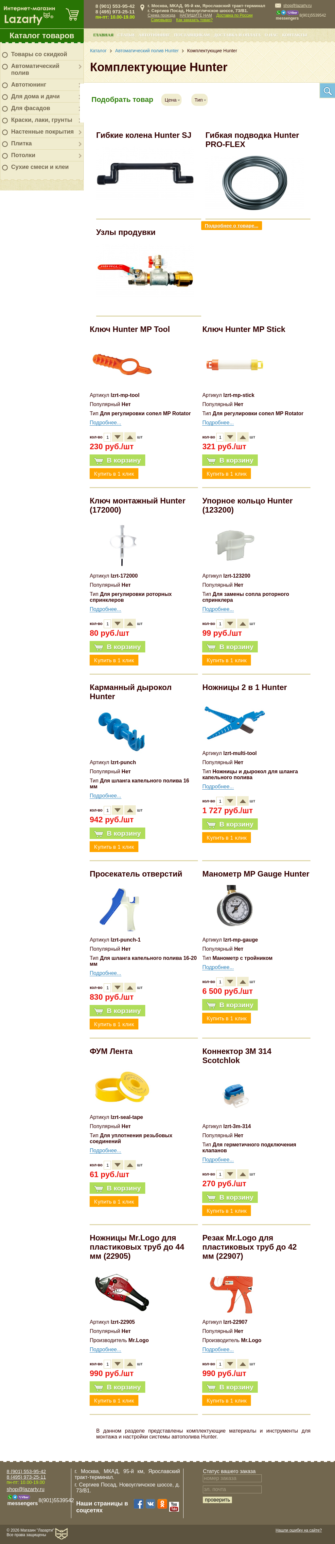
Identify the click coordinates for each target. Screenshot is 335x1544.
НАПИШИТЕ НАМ (196, 15)
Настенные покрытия (42, 131)
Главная (103, 35)
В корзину (117, 460)
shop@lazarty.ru (297, 5)
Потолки (23, 155)
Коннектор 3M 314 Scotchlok (236, 1056)
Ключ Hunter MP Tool (130, 329)
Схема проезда (161, 15)
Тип (199, 100)
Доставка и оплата (237, 35)
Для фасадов (30, 108)
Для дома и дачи (35, 96)
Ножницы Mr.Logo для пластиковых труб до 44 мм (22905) (137, 1246)
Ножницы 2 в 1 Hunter (244, 687)
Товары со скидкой (39, 54)
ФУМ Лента (111, 1051)
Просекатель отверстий (136, 873)
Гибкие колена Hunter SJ (143, 135)
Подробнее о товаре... (231, 225)
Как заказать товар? (194, 20)
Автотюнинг (28, 84)
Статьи (125, 35)
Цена (170, 100)
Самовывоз (161, 20)
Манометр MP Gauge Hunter (255, 873)
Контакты (294, 35)
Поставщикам (192, 35)
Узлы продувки (126, 232)
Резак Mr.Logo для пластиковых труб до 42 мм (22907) (249, 1246)
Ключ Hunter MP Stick (243, 329)
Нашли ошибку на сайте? (298, 1530)
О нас (271, 35)
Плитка (21, 143)
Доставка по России (234, 15)
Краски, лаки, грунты (41, 120)
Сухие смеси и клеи (40, 167)
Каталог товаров (41, 35)
